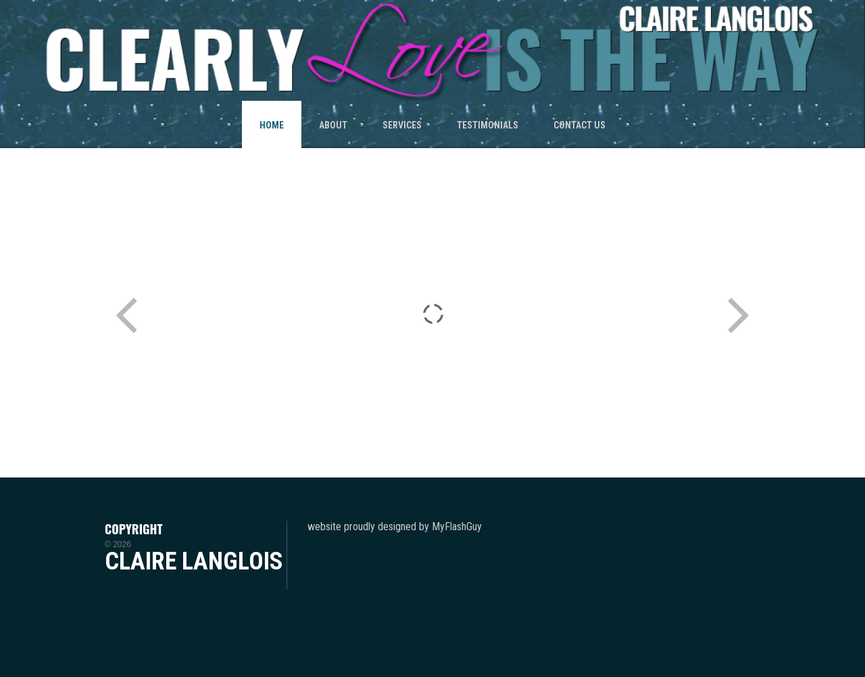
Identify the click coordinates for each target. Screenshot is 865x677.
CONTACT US (579, 125)
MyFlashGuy (457, 526)
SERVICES (402, 125)
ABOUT (333, 125)
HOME (272, 125)
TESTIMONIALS (487, 125)
